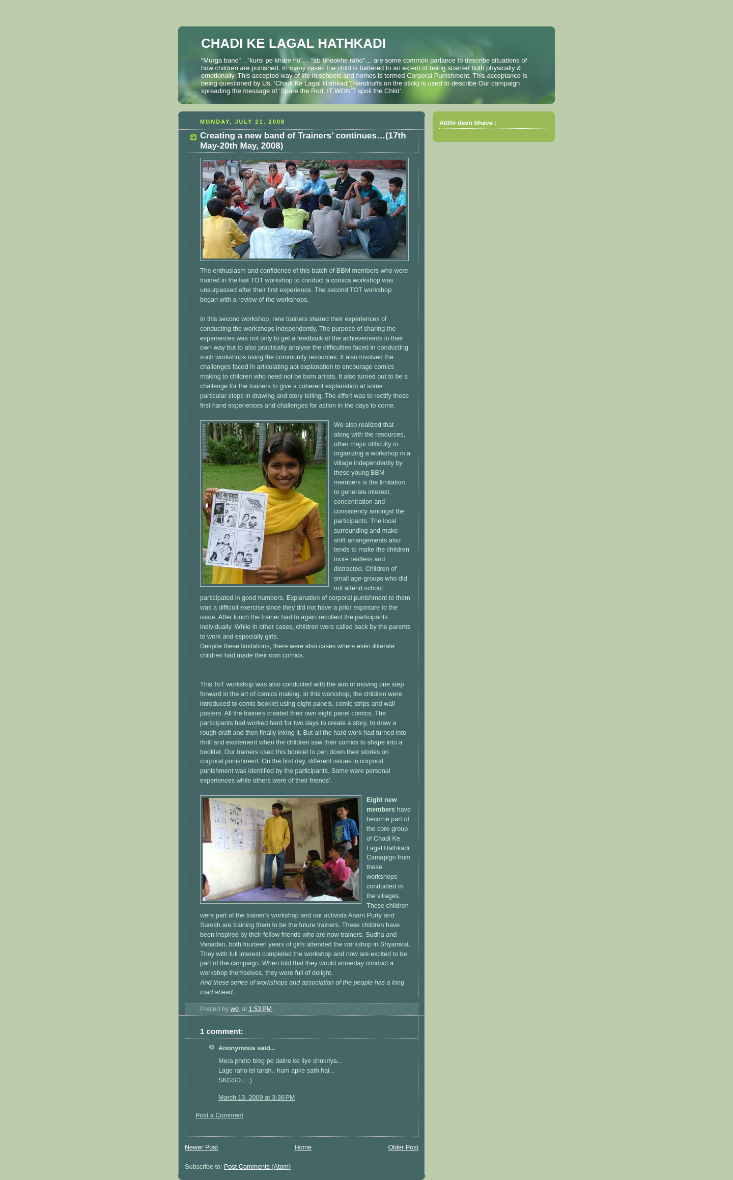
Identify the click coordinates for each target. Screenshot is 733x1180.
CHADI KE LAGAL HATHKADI (293, 43)
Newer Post (201, 1147)
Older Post (403, 1147)
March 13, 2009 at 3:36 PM (256, 1097)
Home (303, 1147)
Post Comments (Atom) (257, 1166)
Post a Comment (219, 1115)
